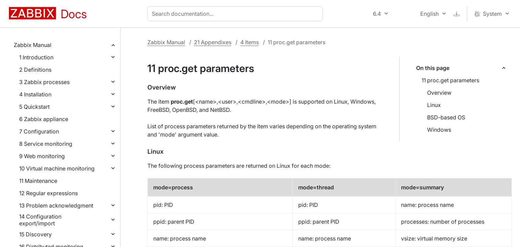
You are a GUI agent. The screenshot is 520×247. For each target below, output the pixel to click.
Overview (439, 92)
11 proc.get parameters (450, 80)
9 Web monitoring (42, 156)
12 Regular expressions (48, 193)
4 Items (249, 42)
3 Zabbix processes (44, 82)
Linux (434, 105)
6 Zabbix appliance (43, 119)
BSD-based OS (446, 117)
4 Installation (35, 94)
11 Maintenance (38, 180)
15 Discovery (35, 234)
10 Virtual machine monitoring (57, 168)
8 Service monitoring (45, 143)
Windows (439, 129)
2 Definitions (35, 69)
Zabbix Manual (32, 45)
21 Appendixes (212, 42)
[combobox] (236, 13)
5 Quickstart (34, 106)
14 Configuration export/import (40, 220)
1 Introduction (36, 57)
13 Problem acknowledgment (56, 205)
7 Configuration (39, 131)
